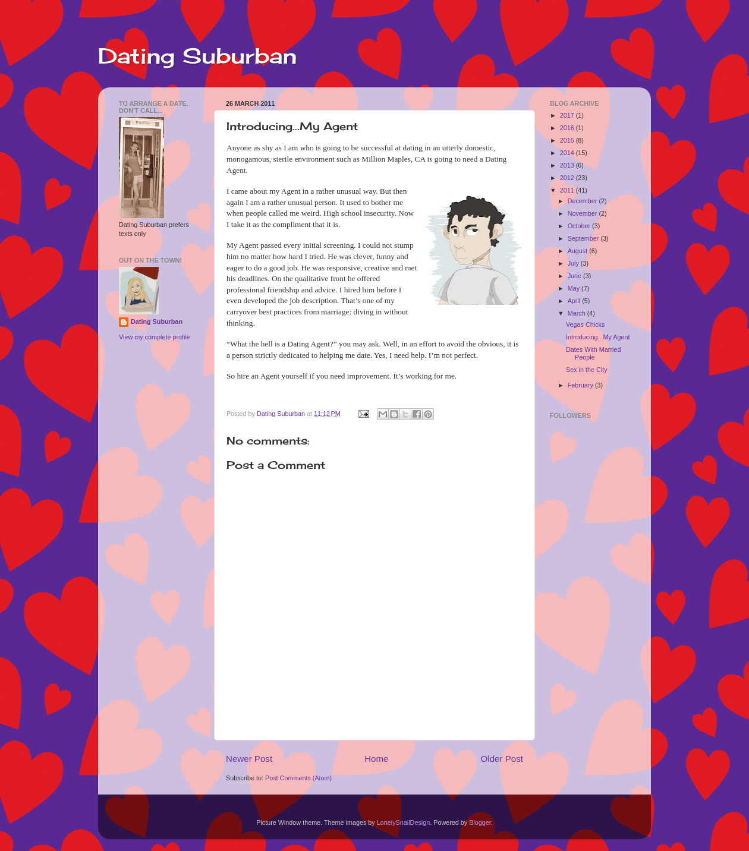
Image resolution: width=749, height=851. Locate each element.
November (583, 213)
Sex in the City (587, 369)
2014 (568, 152)
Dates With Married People (593, 353)
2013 (568, 165)
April (575, 300)
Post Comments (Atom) (298, 777)
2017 (568, 115)
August (579, 250)
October (580, 225)
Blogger (480, 822)
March (577, 313)
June (575, 275)
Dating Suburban (197, 56)
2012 (568, 177)
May (574, 288)
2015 (568, 140)
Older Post (502, 759)
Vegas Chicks (585, 324)
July (574, 263)
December (583, 200)
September (584, 238)
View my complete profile (154, 337)
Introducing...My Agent (598, 337)
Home (376, 759)
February (581, 385)
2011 (568, 190)
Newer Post (249, 759)
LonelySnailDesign (403, 822)
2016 (568, 127)
